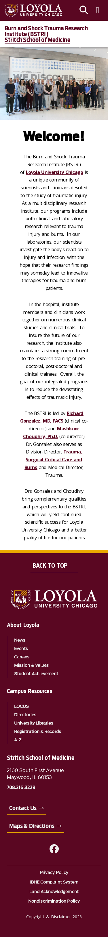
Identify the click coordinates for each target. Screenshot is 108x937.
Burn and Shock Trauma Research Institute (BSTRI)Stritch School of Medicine (46, 34)
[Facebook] (54, 848)
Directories (25, 715)
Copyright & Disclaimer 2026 (54, 916)
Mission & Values (31, 665)
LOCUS (21, 706)
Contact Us (23, 808)
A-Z (17, 740)
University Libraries (33, 723)
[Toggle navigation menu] (97, 10)
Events (21, 649)
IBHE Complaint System (54, 882)
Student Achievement (36, 674)
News (19, 640)
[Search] (84, 10)
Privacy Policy (54, 873)
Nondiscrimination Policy (54, 901)
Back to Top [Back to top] (50, 565)
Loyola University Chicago (54, 172)
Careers (22, 657)
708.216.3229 (21, 787)
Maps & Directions (31, 826)
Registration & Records (37, 732)
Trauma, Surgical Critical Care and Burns (53, 459)
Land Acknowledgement (54, 892)
